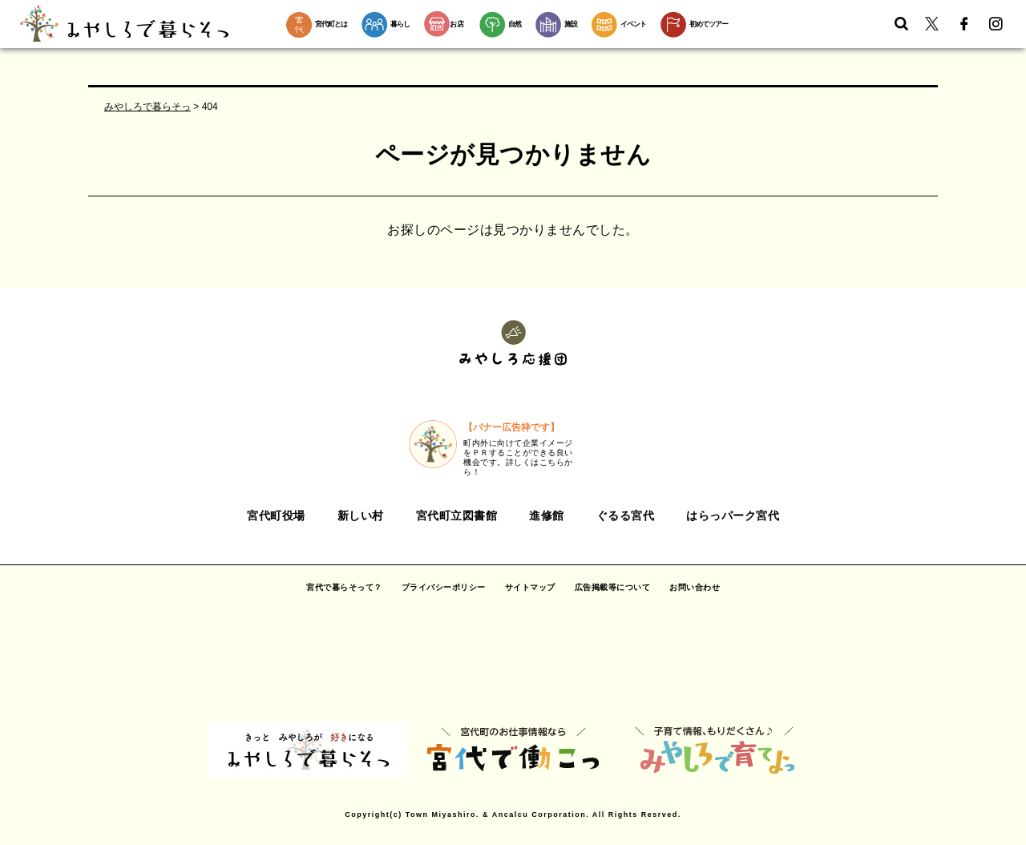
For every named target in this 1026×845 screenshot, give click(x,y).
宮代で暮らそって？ (344, 587)
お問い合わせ (694, 587)
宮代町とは (331, 24)
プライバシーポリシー (444, 587)
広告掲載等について (613, 587)
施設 (570, 24)
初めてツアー (708, 24)
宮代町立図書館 (457, 515)
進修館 (546, 515)
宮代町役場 (276, 515)
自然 (514, 24)
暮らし (400, 24)
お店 (444, 24)
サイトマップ (530, 587)
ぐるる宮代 (625, 515)
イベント (633, 24)
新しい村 (360, 515)
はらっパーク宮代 (732, 515)
